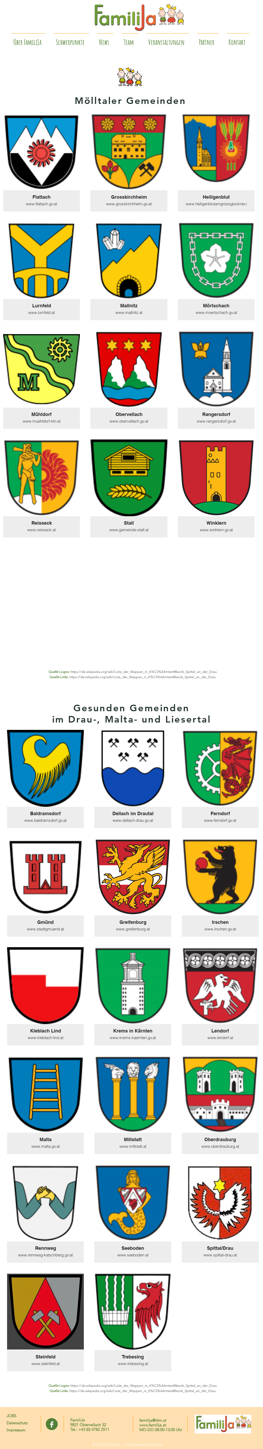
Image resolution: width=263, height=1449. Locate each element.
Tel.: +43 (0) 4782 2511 (89, 1429)
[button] (207, 39)
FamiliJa (77, 1420)
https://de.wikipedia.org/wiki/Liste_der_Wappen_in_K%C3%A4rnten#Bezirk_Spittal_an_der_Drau (143, 672)
